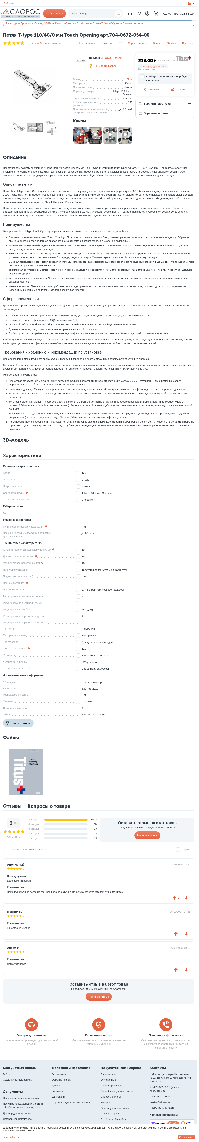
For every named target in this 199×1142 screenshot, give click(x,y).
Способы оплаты (111, 1096)
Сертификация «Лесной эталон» (71, 1102)
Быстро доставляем (31, 1035)
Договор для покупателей (18, 1118)
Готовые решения (132, 23)
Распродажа (13, 23)
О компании (59, 1074)
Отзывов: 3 (35, 43)
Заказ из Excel (74, 23)
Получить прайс (110, 1113)
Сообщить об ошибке (113, 1119)
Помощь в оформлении (166, 1035)
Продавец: (96, 57)
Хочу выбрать (11, 1137)
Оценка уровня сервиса (115, 1108)
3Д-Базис (49, 23)
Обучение (116, 23)
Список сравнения (111, 1085)
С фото (186, 849)
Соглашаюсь (186, 1137)
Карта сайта (59, 1091)
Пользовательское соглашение (21, 1098)
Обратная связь (61, 1079)
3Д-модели (58, 1096)
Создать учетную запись (17, 1079)
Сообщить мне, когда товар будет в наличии (164, 78)
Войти (6, 1074)
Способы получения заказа (117, 1091)
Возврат (105, 1102)
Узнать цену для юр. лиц (153, 66)
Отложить (152, 89)
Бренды (39, 23)
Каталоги (60, 23)
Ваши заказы (108, 1074)
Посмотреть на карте (162, 1107)
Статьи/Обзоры (102, 23)
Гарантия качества (98, 1035)
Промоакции (27, 23)
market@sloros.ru (160, 1102)
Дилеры (56, 1085)
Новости (87, 23)
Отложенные (108, 1079)
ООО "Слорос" (113, 57)
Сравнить (178, 89)
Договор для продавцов (17, 1113)
